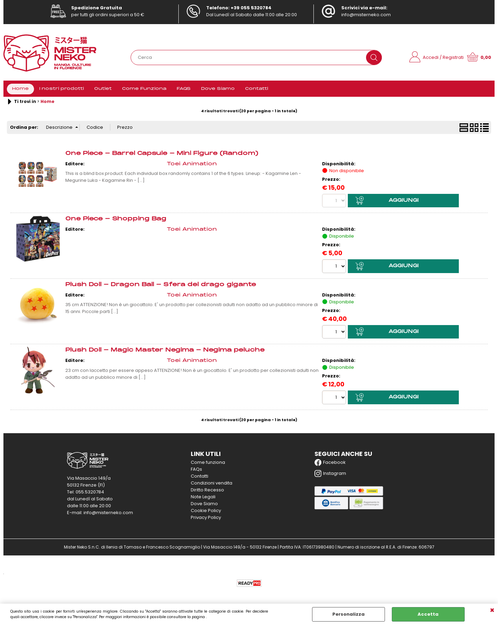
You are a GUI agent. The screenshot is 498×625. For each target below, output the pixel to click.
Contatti (256, 89)
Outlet (103, 89)
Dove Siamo (218, 89)
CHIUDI (492, 610)
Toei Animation (192, 164)
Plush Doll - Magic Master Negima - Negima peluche (165, 351)
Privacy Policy (206, 518)
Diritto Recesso (207, 490)
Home (20, 89)
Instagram (330, 474)
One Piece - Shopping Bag (115, 219)
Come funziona (208, 463)
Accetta (428, 614)
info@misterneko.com (366, 14)
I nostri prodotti (61, 89)
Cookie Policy (206, 511)
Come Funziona (144, 89)
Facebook (330, 463)
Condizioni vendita (211, 483)
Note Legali (203, 497)
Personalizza (348, 614)
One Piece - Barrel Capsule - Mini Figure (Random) (161, 154)
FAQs (196, 470)
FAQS (184, 89)
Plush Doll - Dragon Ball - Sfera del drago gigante (160, 285)
